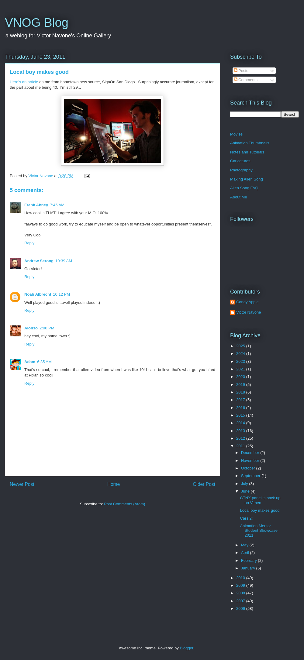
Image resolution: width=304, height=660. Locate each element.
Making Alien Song (246, 179)
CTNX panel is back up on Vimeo (260, 500)
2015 (241, 415)
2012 (241, 438)
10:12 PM (61, 294)
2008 (241, 593)
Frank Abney (36, 205)
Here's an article (24, 82)
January (248, 568)
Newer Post (22, 484)
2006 (241, 608)
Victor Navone (248, 312)
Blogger (186, 648)
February (249, 560)
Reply (29, 243)
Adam (29, 361)
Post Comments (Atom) (124, 504)
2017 (241, 399)
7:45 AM (57, 205)
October (248, 468)
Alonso (31, 328)
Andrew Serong (39, 261)
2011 (241, 446)
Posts (241, 70)
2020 (241, 376)
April (245, 552)
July (245, 483)
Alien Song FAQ (244, 188)
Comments (245, 79)
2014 (241, 423)
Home (113, 484)
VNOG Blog (36, 22)
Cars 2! (246, 518)
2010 (241, 578)
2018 (241, 392)
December (251, 452)
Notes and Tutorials (247, 152)
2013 (241, 430)
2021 (241, 369)
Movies (236, 134)
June (246, 491)
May (245, 545)
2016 (241, 407)
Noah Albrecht (37, 294)
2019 (241, 384)
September (251, 475)
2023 (241, 361)
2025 (241, 346)
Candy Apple (247, 302)
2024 (241, 353)
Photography (241, 170)
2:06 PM (47, 328)
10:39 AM (63, 261)
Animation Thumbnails (249, 143)
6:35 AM (44, 361)
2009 (241, 585)
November (251, 460)
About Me (238, 197)
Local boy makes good (39, 72)
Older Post (204, 484)
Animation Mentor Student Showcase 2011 (258, 531)
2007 (241, 601)
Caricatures (240, 161)
